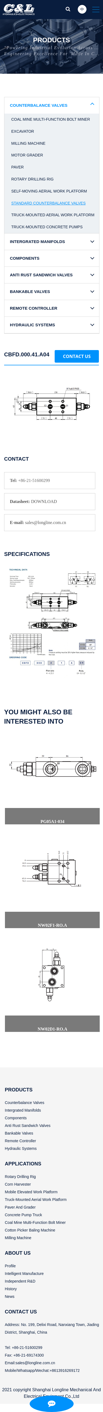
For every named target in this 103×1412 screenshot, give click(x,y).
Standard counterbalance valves (48, 203)
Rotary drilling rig (32, 179)
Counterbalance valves (24, 1102)
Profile (10, 1266)
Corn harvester (18, 1184)
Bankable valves (19, 1133)
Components (16, 1118)
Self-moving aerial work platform (49, 191)
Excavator (22, 131)
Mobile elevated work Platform (31, 1192)
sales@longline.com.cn (35, 1363)
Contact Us (77, 356)
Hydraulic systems (21, 1148)
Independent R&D (20, 1281)
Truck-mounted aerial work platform (52, 215)
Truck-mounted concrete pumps (47, 227)
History (11, 1289)
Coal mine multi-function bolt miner (50, 119)
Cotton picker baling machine (30, 1230)
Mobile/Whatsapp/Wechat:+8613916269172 (42, 1370)
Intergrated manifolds (23, 1110)
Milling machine (28, 143)
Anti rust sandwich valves (28, 1125)
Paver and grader (20, 1207)
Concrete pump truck (23, 1215)
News (10, 1296)
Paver (17, 167)
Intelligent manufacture (24, 1273)
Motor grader (27, 155)
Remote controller (20, 1141)
